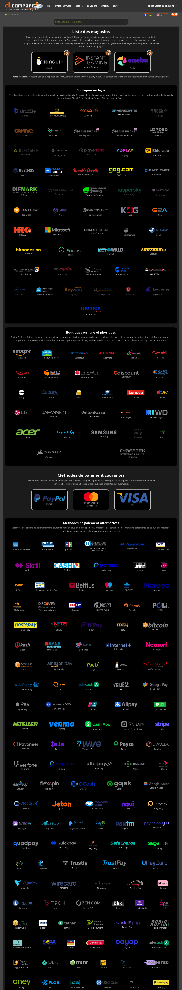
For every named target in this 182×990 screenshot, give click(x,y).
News (115, 6)
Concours (92, 6)
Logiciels (79, 6)
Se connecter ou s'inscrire (161, 6)
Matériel (105, 6)
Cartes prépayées (63, 6)
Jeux (49, 6)
